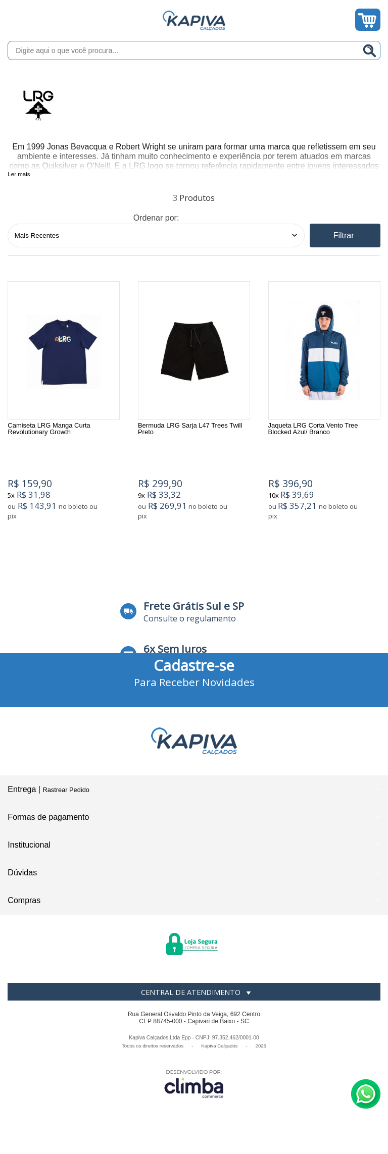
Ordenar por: (156, 218)
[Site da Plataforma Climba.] (194, 1083)
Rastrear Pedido (65, 790)
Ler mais (19, 174)
